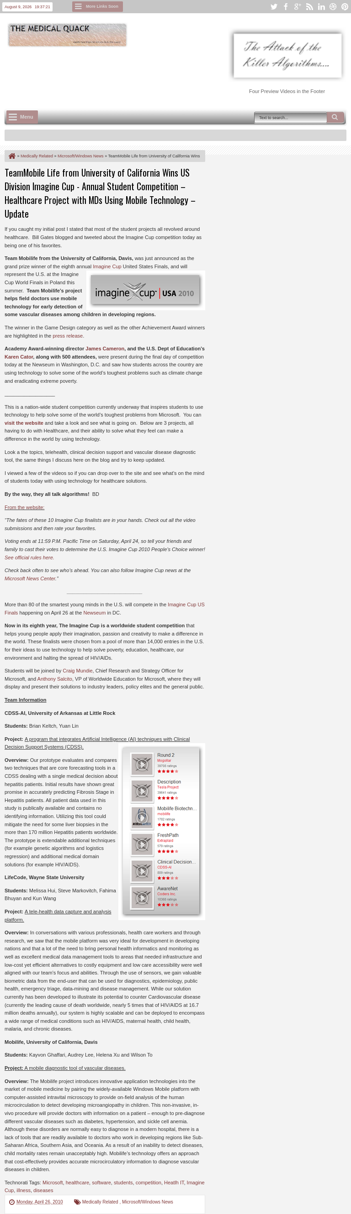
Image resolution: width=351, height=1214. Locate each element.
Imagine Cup (107, 266)
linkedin (321, 6)
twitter (274, 6)
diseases (43, 1190)
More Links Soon (102, 6)
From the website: (24, 507)
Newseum (94, 612)
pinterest (345, 6)
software (101, 1182)
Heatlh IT (174, 1182)
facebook (286, 6)
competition (148, 1182)
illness (23, 1190)
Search (335, 117)
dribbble (333, 6)
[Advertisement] (171, 73)
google (297, 6)
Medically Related (101, 1201)
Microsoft (53, 1182)
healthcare (77, 1182)
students (123, 1182)
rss (309, 6)
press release (68, 336)
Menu (26, 117)
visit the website (24, 423)
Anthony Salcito (54, 679)
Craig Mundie (77, 670)
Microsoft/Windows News (147, 1201)
